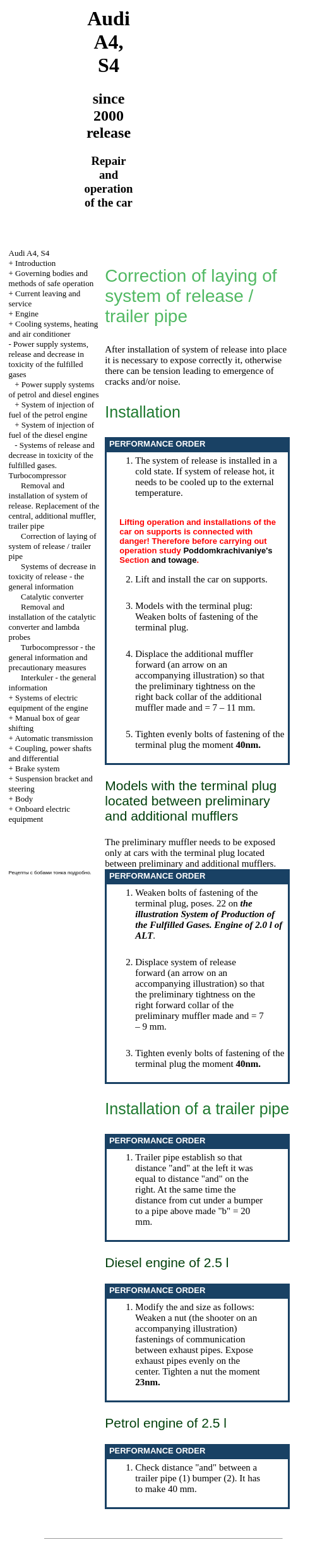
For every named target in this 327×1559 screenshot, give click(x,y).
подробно (79, 873)
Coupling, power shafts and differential (50, 753)
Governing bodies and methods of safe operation (51, 278)
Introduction (35, 263)
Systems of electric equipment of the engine (48, 703)
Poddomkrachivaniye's (227, 550)
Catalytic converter (52, 596)
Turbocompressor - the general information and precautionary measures (52, 657)
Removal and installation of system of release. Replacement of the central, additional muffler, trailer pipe (54, 506)
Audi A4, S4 (29, 253)
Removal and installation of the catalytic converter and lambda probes (52, 622)
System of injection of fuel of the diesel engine (52, 430)
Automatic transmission (54, 738)
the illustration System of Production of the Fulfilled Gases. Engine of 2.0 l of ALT (208, 919)
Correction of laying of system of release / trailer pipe (53, 546)
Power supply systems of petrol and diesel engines (54, 389)
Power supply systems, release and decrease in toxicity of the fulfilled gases (48, 359)
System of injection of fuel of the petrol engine (52, 409)
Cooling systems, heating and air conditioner (53, 329)
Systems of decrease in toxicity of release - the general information (52, 576)
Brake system (37, 768)
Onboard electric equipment (40, 814)
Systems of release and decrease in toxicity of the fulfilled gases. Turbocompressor (52, 460)
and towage (174, 560)
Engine (27, 313)
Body (24, 799)
